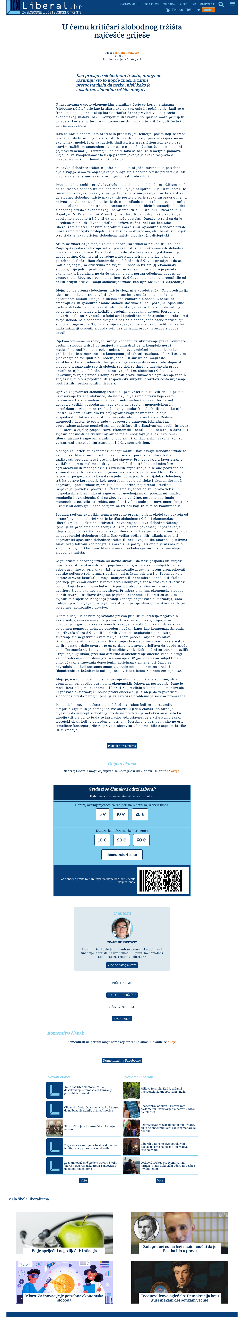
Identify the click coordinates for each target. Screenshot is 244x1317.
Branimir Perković (126, 52)
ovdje (175, 771)
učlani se (134, 796)
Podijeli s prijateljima (122, 745)
